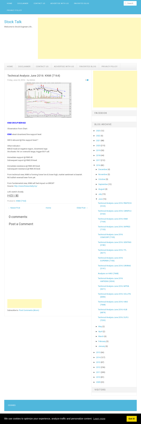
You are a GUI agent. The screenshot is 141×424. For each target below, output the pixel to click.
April (100, 331)
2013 (98, 362)
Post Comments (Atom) (29, 310)
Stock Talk (13, 22)
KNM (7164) (21, 201)
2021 (98, 140)
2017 (98, 160)
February (102, 341)
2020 (98, 145)
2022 (98, 136)
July (100, 194)
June (100, 199)
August (101, 189)
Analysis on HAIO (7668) (108, 273)
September (103, 184)
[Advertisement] (89, 38)
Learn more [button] (99, 418)
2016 (98, 165)
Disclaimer (22, 3)
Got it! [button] (132, 419)
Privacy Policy (14, 10)
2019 (98, 150)
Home (9, 3)
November (103, 174)
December (103, 169)
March (101, 336)
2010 (98, 377)
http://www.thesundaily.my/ (25, 186)
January (101, 346)
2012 (98, 367)
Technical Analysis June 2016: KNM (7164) (33, 75)
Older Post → (82, 208)
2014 (98, 357)
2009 (98, 382)
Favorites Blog (81, 3)
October (102, 179)
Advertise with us (60, 3)
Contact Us (39, 3)
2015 (98, 352)
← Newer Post (14, 208)
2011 (98, 372)
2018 (98, 155)
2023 (98, 131)
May (100, 326)
